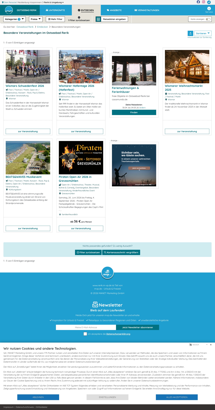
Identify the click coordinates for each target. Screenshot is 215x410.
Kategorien (13, 19)
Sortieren (201, 33)
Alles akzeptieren (176, 397)
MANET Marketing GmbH (111, 293)
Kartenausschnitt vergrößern (121, 252)
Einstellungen (107, 397)
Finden (134, 112)
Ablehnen (38, 397)
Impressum (8, 407)
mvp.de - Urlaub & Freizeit (107, 288)
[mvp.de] (209, 2)
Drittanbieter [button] (41, 407)
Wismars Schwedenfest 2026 (25, 86)
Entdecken (42, 26)
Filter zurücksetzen (88, 252)
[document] (107, 370)
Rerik (54, 2)
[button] (28, 9)
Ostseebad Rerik (25, 26)
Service (209, 10)
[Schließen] (211, 345)
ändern (142, 107)
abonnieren (137, 327)
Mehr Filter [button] (55, 19)
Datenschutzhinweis (25, 407)
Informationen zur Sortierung (200, 37)
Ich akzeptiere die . (107, 334)
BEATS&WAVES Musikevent (24, 177)
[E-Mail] (86, 327)
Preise (34, 19)
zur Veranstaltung (28, 131)
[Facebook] (198, 2)
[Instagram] (203, 2)
